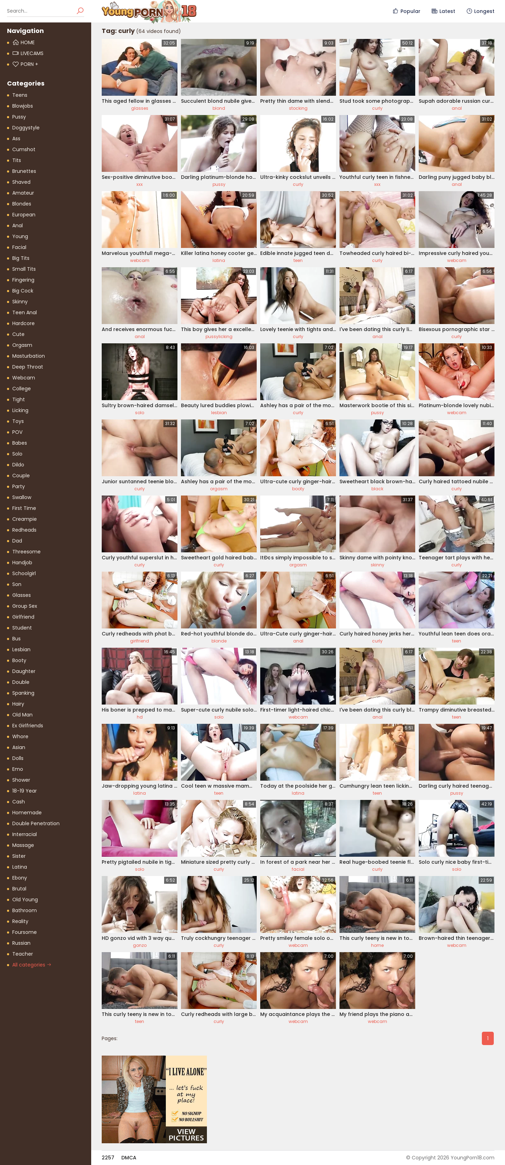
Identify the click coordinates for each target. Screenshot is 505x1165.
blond (219, 108)
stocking (298, 108)
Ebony (19, 877)
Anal (17, 225)
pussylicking (219, 336)
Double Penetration (36, 823)
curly (377, 108)
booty (298, 489)
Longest (480, 11)
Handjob (22, 562)
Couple (21, 475)
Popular (406, 11)
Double (20, 682)
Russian (21, 943)
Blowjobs (22, 105)
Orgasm (22, 345)
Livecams (27, 53)
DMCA (128, 1157)
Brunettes (24, 171)
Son (16, 584)
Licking (20, 410)
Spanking (23, 692)
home (377, 945)
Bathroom (24, 910)
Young (20, 236)
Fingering (23, 279)
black (377, 489)
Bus (16, 638)
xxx (139, 184)
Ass (16, 138)
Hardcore (23, 323)
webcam (139, 260)
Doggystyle (26, 127)
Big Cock (22, 290)
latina (219, 260)
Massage (23, 845)
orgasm (219, 489)
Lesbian (21, 649)
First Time (24, 508)
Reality (20, 921)
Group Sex (24, 606)
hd (140, 717)
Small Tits (24, 268)
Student (22, 627)
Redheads (24, 529)
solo (139, 413)
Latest (443, 11)
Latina (19, 866)
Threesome (26, 551)
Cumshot (23, 149)
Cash (18, 801)
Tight (18, 399)
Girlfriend (23, 616)
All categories (32, 964)
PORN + (25, 64)
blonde (219, 641)
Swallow (21, 497)
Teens (19, 95)
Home (23, 42)
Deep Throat (27, 366)
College (21, 388)
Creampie (24, 519)
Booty (19, 660)
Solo (17, 453)
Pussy (19, 116)
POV (17, 432)
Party (18, 486)
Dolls (17, 758)
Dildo (18, 464)
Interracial (24, 834)
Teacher (22, 953)
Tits (16, 160)
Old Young (25, 899)
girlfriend (139, 641)
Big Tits (20, 258)
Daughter (23, 671)
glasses (139, 108)
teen (298, 260)
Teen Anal (24, 312)
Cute (18, 334)
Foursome (24, 932)
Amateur (23, 192)
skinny (377, 565)
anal (457, 108)
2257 (108, 1157)
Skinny (20, 301)
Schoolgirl (24, 573)
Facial (19, 247)
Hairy (18, 703)
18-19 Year (24, 790)
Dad (17, 540)
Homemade (27, 812)
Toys (18, 421)
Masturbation (28, 355)
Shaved (21, 182)
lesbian (219, 413)
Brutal (19, 888)
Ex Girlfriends (27, 725)
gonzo (140, 945)
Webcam (23, 377)
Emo (17, 769)
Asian (18, 747)
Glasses (21, 595)
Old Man (22, 714)
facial (298, 869)
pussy (219, 184)
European (23, 214)
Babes (19, 442)
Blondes (21, 203)
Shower (21, 779)
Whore (20, 736)
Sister (19, 856)
